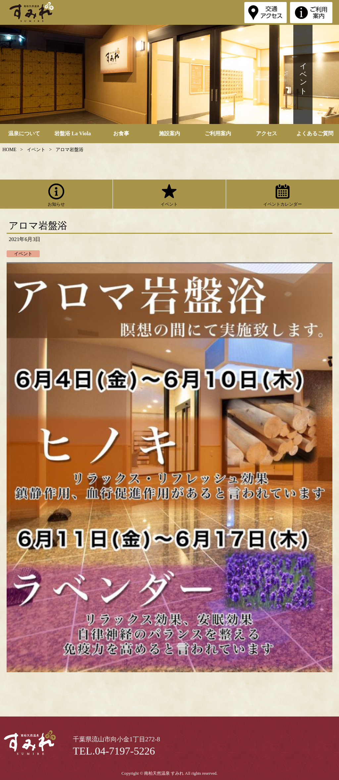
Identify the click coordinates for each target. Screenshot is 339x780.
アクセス (266, 133)
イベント (169, 194)
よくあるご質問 (314, 133)
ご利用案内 (218, 133)
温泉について (24, 133)
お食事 (121, 133)
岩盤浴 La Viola (72, 133)
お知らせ (56, 194)
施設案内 (169, 133)
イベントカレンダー (282, 194)
